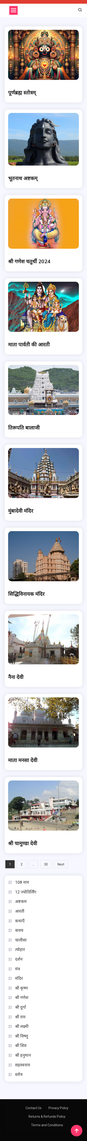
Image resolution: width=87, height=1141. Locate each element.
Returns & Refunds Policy (47, 1116)
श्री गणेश (21, 997)
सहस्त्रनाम (22, 1064)
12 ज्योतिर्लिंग (25, 892)
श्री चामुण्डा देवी (22, 843)
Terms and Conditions (47, 1125)
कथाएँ (20, 920)
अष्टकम (21, 901)
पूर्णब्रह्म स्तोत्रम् (22, 92)
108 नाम (22, 882)
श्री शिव (20, 1045)
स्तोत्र (19, 1074)
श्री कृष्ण (21, 988)
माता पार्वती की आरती (29, 344)
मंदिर (19, 978)
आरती (19, 911)
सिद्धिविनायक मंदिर (26, 594)
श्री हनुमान (23, 1055)
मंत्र (17, 968)
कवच (19, 930)
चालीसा (21, 940)
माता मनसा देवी (22, 760)
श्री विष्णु (21, 1036)
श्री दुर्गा (20, 1007)
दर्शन (19, 959)
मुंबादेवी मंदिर (20, 511)
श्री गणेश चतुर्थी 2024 (29, 261)
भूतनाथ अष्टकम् (22, 178)
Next (61, 864)
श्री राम (20, 1016)
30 (46, 864)
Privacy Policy (58, 1108)
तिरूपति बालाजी (24, 427)
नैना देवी (15, 677)
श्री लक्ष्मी (22, 1026)
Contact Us (34, 1108)
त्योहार (20, 949)
